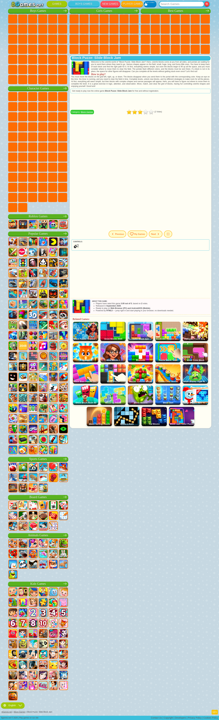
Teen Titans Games (22, 147)
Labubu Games (12, 207)
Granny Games (52, 157)
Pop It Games (175, 39)
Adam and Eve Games (32, 137)
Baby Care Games (84, 49)
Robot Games (42, 39)
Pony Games (74, 19)
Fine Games (185, 39)
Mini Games (195, 39)
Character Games (38, 88)
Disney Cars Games (62, 116)
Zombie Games (52, 19)
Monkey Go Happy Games (62, 137)
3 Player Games (175, 49)
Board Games (38, 497)
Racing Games (22, 39)
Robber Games (22, 49)
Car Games (22, 29)
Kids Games (175, 19)
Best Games (175, 11)
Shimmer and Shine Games (52, 137)
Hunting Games (52, 59)
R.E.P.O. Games (52, 197)
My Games (137, 234)
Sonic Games (22, 126)
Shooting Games (42, 59)
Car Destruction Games (52, 79)
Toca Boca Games (52, 167)
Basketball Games (195, 49)
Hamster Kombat (22, 187)
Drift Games (62, 49)
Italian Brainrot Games (62, 197)
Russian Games (155, 39)
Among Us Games (62, 147)
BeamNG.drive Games (42, 79)
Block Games (87, 112)
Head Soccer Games (32, 69)
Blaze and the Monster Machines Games (12, 126)
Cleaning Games (104, 49)
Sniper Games (32, 39)
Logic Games (195, 29)
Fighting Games (12, 39)
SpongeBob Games (22, 96)
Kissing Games (124, 29)
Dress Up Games (104, 29)
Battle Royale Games (62, 19)
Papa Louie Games (134, 29)
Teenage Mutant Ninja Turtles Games (42, 137)
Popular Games (38, 233)
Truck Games (62, 29)
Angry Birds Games (22, 116)
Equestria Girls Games (84, 19)
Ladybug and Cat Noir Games (42, 106)
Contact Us (156, 718)
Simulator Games (165, 19)
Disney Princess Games (134, 39)
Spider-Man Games (62, 126)
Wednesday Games (32, 177)
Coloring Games (74, 29)
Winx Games (124, 49)
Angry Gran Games (52, 106)
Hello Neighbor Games (22, 167)
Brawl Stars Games (12, 157)
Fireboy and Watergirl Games (94, 19)
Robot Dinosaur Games (62, 39)
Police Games (52, 39)
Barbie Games (104, 19)
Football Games (22, 19)
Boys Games (83, 4)
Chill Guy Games (22, 197)
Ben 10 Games (22, 137)
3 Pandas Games (52, 116)
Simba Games (12, 177)
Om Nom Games (32, 116)
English (12, 705)
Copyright (168, 718)
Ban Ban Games (42, 177)
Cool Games (185, 49)
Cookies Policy (210, 718)
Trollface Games (32, 106)
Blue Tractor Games (32, 147)
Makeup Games (124, 39)
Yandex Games (205, 19)
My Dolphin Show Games (42, 116)
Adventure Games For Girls (134, 19)
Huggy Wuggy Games (62, 157)
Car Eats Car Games (32, 49)
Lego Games (62, 106)
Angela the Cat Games (84, 29)
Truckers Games (62, 69)
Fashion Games (74, 49)
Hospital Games (94, 39)
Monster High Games (124, 19)
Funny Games (165, 29)
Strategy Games (32, 19)
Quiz (114, 19)
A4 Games (32, 157)
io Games (175, 29)
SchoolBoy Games (32, 167)
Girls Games (155, 19)
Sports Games (155, 29)
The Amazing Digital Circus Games (32, 187)
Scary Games (185, 29)
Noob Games (12, 167)
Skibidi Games (62, 177)
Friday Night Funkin (52, 177)
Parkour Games (12, 69)
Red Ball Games (22, 106)
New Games (110, 4)
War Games (52, 69)
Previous (117, 234)
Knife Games (165, 39)
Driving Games (42, 69)
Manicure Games (104, 39)
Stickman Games (52, 29)
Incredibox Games (62, 187)
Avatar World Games (62, 167)
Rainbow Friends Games (42, 167)
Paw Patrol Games (32, 96)
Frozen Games (94, 29)
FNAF (62, 96)
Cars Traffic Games (62, 79)
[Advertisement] (140, 101)
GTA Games (42, 49)
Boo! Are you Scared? (42, 197)
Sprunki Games (52, 187)
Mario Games (52, 126)
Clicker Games (205, 29)
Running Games (32, 59)
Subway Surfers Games (12, 116)
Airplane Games (22, 69)
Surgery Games (114, 39)
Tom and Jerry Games (12, 147)
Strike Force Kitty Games (42, 126)
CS (12, 79)
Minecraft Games (12, 29)
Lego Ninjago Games (52, 96)
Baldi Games (42, 157)
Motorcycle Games (42, 29)
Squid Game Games (22, 157)
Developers (180, 718)
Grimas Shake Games (12, 187)
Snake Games (155, 49)
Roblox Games (38, 216)
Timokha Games (12, 197)
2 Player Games (132, 4)
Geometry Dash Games (145, 29)
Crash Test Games (32, 79)
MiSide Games (32, 197)
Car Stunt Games (145, 49)
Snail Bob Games (12, 106)
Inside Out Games (22, 177)
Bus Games (12, 59)
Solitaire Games (145, 39)
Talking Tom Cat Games (42, 96)
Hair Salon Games (114, 29)
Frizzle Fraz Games (12, 137)
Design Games (94, 49)
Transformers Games (42, 187)
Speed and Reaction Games (205, 39)
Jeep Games (62, 59)
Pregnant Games (74, 39)
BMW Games (22, 79)
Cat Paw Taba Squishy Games (134, 49)
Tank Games (42, 19)
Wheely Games (12, 96)
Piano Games (114, 49)
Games (56, 4)
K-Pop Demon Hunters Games (22, 207)
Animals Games (38, 535)
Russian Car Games (52, 49)
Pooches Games (32, 126)
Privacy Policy (195, 718)
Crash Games (32, 29)
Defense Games (205, 49)
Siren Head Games (52, 147)
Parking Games (12, 19)
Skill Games (195, 19)
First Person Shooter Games (22, 59)
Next (155, 234)
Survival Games (12, 49)
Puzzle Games (165, 49)
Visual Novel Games (84, 39)
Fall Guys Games (42, 147)
